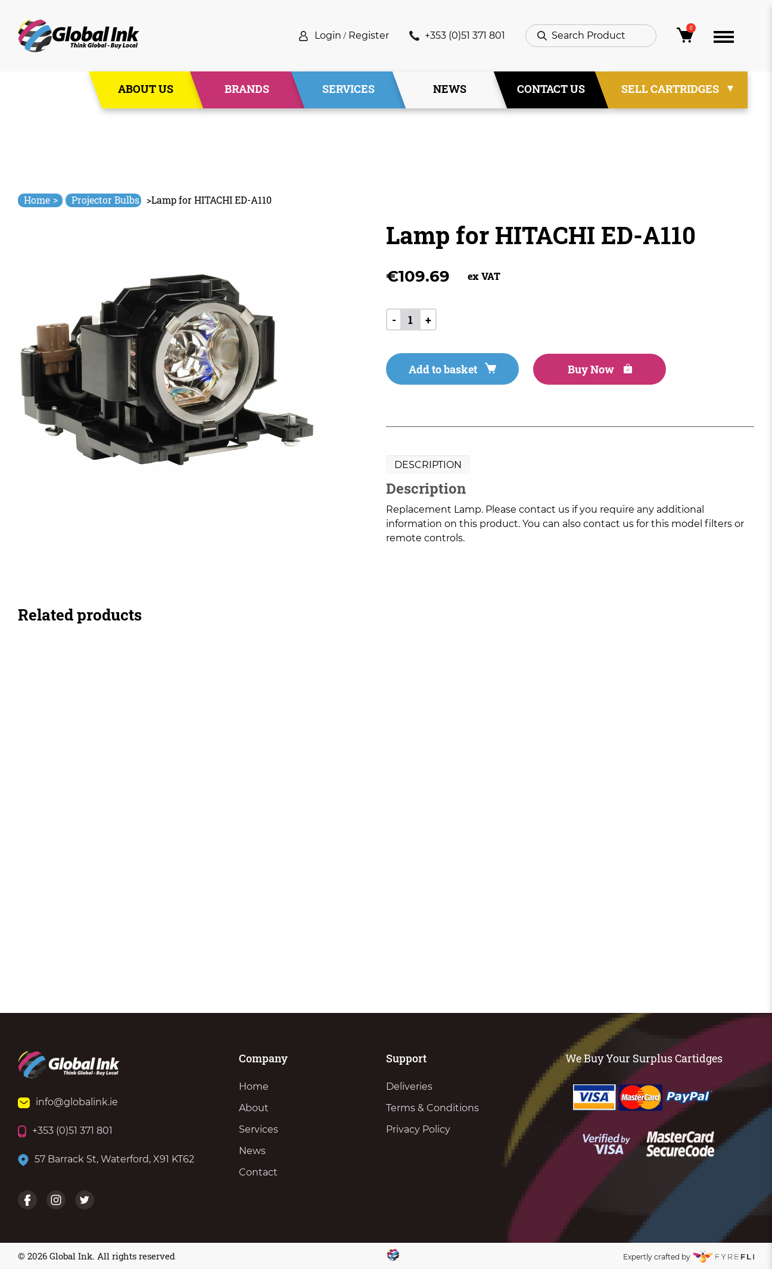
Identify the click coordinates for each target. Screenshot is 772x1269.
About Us (145, 89)
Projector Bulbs (105, 200)
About (254, 1108)
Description (428, 464)
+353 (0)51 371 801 (457, 35)
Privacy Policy (418, 1129)
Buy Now (600, 369)
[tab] (428, 465)
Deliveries (409, 1086)
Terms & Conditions (432, 1108)
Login (328, 35)
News (449, 89)
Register (368, 35)
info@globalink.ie (68, 1102)
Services (348, 89)
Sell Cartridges (670, 89)
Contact (258, 1172)
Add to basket (452, 369)
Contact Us (551, 89)
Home (41, 200)
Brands (247, 89)
